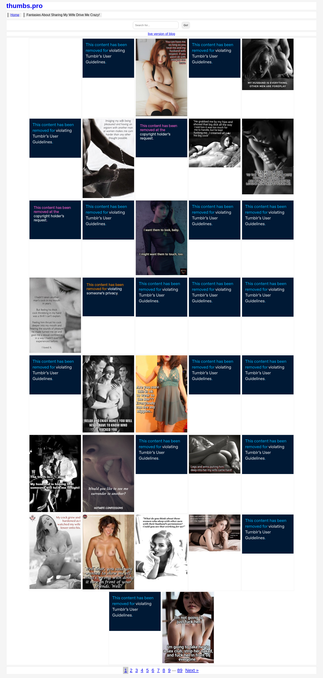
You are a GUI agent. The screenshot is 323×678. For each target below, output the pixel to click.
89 (180, 670)
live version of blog (161, 34)
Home (15, 15)
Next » (192, 670)
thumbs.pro (24, 5)
